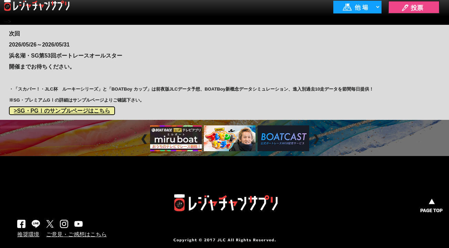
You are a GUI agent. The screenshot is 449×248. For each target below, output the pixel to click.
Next (317, 139)
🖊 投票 (412, 7)
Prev (145, 139)
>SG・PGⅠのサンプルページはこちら (62, 111)
